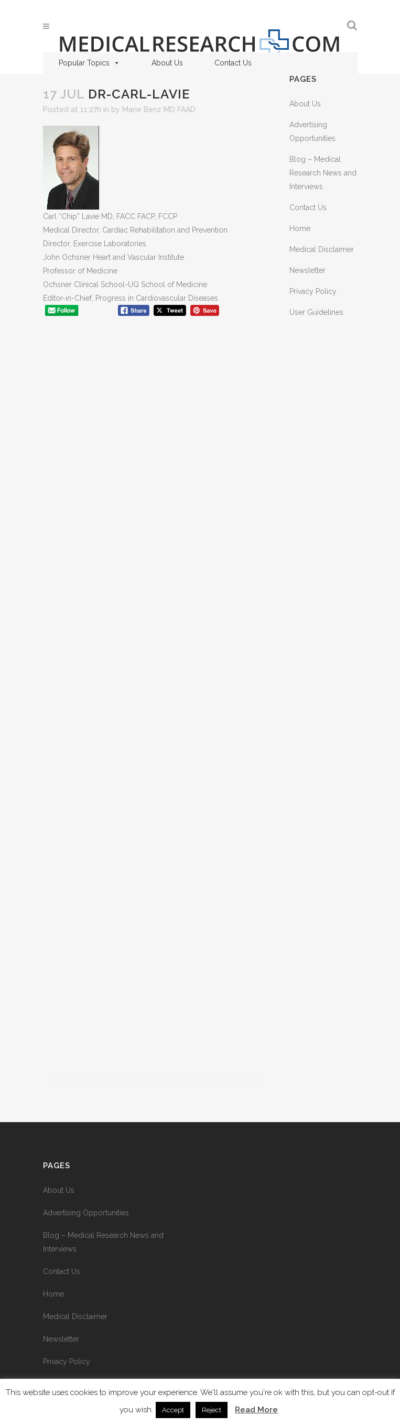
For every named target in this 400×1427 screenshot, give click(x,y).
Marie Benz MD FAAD (159, 109)
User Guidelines (316, 312)
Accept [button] (173, 1410)
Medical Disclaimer (321, 249)
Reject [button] (211, 1410)
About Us (167, 63)
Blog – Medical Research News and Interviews (322, 173)
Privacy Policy (313, 291)
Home (299, 228)
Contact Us (233, 63)
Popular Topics (89, 62)
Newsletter (307, 270)
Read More (256, 1409)
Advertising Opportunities (86, 1213)
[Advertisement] (155, 703)
